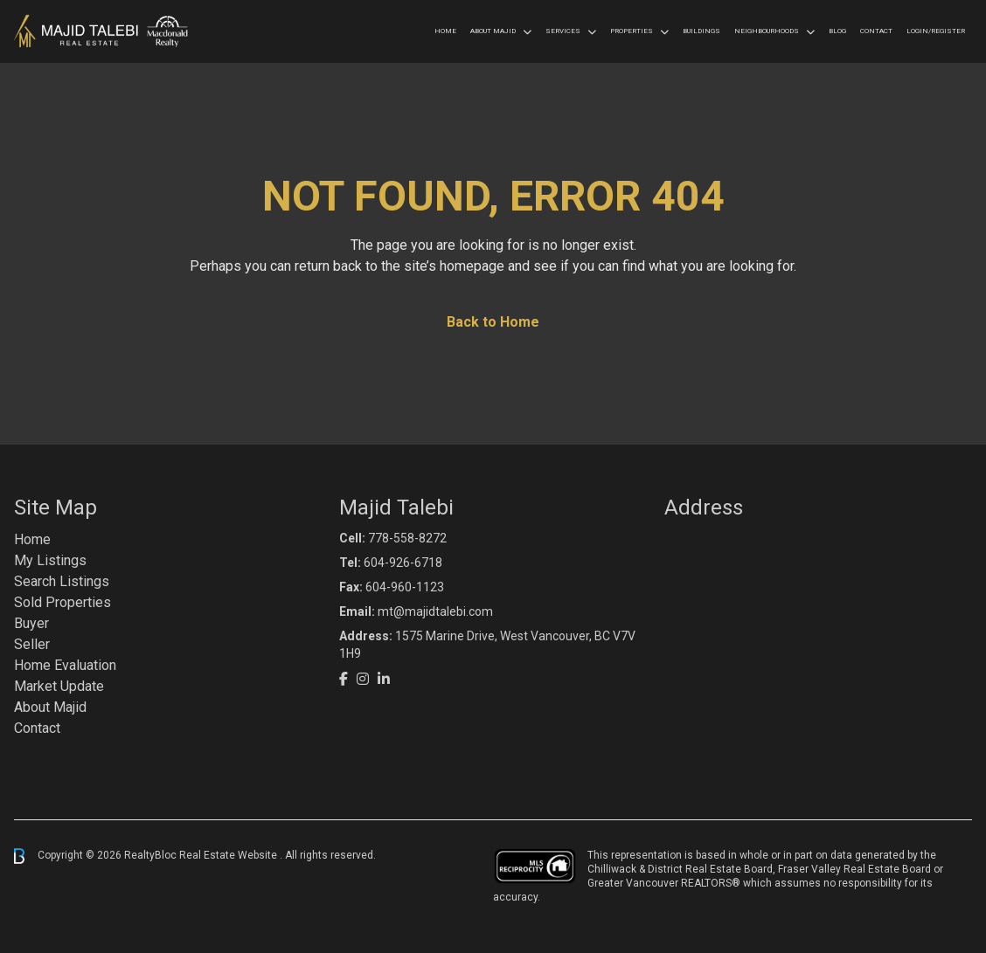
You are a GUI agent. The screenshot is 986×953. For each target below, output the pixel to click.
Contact (876, 31)
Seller (32, 644)
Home (445, 31)
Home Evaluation (65, 665)
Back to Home (493, 322)
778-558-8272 (407, 538)
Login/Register (935, 31)
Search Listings (61, 581)
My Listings (50, 560)
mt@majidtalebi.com (435, 611)
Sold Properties (62, 602)
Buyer (31, 623)
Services (562, 31)
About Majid (493, 31)
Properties (631, 31)
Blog (837, 31)
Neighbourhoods (766, 31)
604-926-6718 (403, 563)
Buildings (701, 31)
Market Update (59, 686)
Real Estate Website (229, 855)
